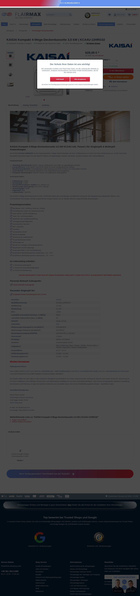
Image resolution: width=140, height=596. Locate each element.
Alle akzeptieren (80, 79)
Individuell (60, 79)
